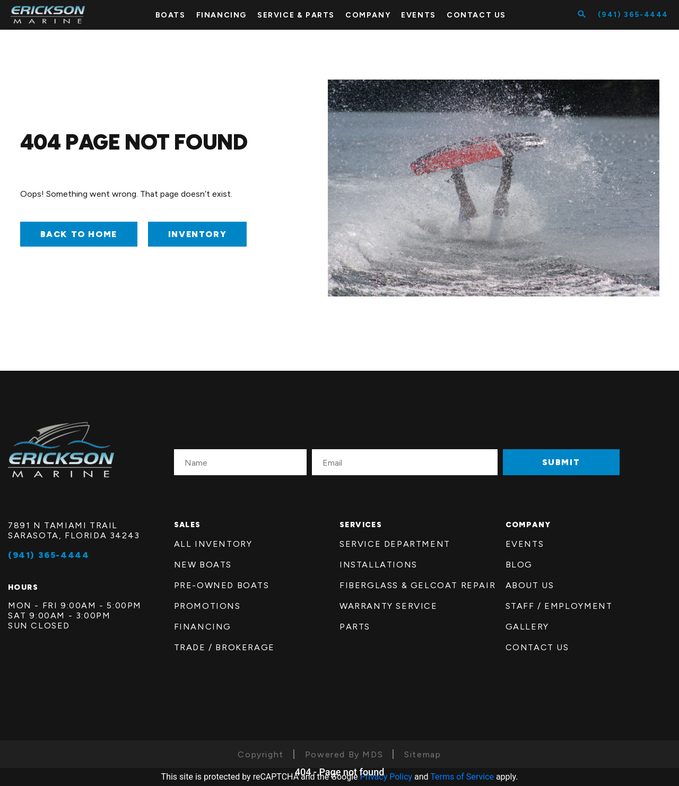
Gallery (527, 627)
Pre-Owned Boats (221, 585)
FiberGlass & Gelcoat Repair (417, 585)
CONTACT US (476, 15)
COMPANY (367, 15)
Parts (355, 627)
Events (418, 15)
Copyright (260, 754)
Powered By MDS (344, 754)
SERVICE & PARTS (296, 15)
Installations (378, 565)
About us (530, 585)
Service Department (395, 544)
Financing (202, 627)
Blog (519, 565)
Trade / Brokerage (224, 647)
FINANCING (221, 15)
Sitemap (422, 754)
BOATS (170, 15)
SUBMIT (561, 462)
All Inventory (213, 544)
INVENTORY (197, 234)
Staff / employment (559, 606)
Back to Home (78, 234)
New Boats (203, 565)
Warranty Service (389, 606)
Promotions (207, 606)
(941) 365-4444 (633, 14)
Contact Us (537, 647)
